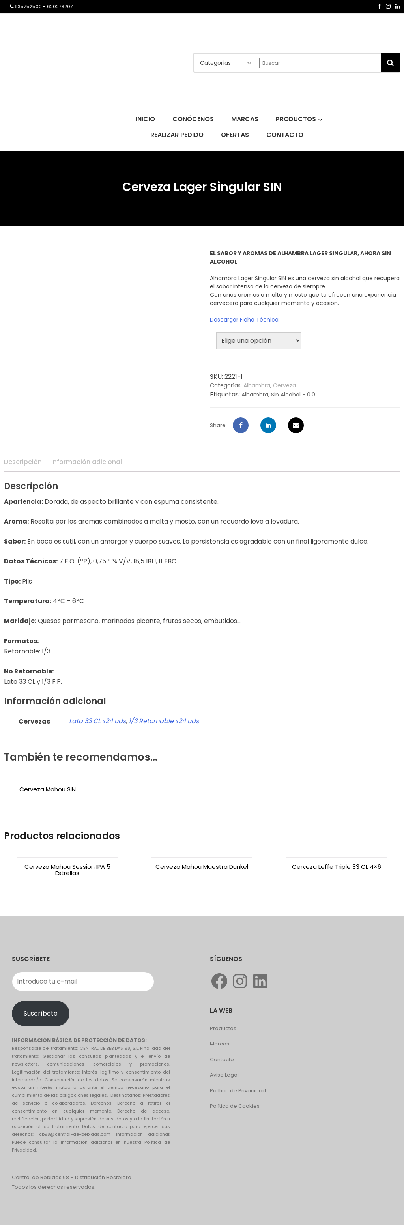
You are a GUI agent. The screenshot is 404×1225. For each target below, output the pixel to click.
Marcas (219, 1043)
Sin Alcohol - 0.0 (293, 394)
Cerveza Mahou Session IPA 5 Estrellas (67, 869)
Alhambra (256, 385)
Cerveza (284, 385)
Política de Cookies (235, 1106)
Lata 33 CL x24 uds (97, 721)
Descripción (23, 461)
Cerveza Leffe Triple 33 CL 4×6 (336, 866)
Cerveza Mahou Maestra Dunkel (201, 866)
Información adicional (86, 461)
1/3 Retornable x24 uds (164, 721)
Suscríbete (41, 1013)
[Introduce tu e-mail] (83, 981)
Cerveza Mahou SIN (47, 789)
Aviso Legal (224, 1075)
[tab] (23, 462)
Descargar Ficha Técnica (244, 320)
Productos (223, 1028)
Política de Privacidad (238, 1090)
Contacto (222, 1059)
